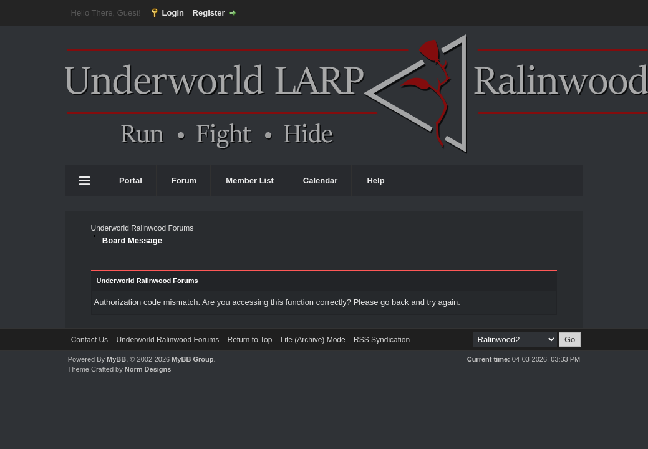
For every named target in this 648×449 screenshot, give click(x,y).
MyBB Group (192, 359)
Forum (184, 180)
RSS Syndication (382, 340)
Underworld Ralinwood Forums (141, 228)
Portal (130, 180)
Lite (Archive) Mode (313, 340)
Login (173, 12)
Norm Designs (148, 369)
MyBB (116, 359)
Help (375, 180)
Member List (250, 180)
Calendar (320, 180)
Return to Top (249, 340)
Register (209, 12)
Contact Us (89, 340)
